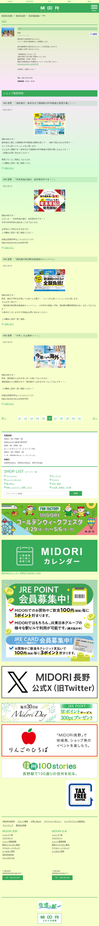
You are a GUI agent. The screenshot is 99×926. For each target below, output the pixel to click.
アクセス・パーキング (11, 848)
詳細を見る (9, 168)
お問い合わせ (36, 821)
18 (61, 418)
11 (19, 418)
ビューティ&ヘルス (13, 480)
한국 (49, 1)
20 (73, 418)
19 (67, 418)
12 (25, 418)
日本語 (10, 1)
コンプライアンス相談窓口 (74, 821)
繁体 (69, 1)
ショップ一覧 (7, 835)
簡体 (89, 1)
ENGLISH (29, 1)
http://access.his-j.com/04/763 (27, 64)
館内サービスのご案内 (11, 845)
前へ (4, 418)
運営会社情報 (21, 825)
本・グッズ (56, 476)
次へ (95, 418)
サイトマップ (8, 825)
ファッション (11, 476)
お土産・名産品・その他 (61, 487)
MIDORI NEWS (9, 821)
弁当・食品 (56, 484)
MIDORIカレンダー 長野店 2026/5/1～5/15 (21, 573)
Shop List (20, 471)
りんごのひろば (8, 858)
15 (43, 418)
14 (37, 418)
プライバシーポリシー (52, 821)
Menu (94, 11)
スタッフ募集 (23, 821)
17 (55, 418)
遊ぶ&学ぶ (10, 484)
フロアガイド (7, 838)
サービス (55, 480)
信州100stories (8, 855)
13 (31, 418)
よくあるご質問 (8, 851)
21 (79, 418)
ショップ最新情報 (9, 841)
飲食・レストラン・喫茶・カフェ (19, 487)
